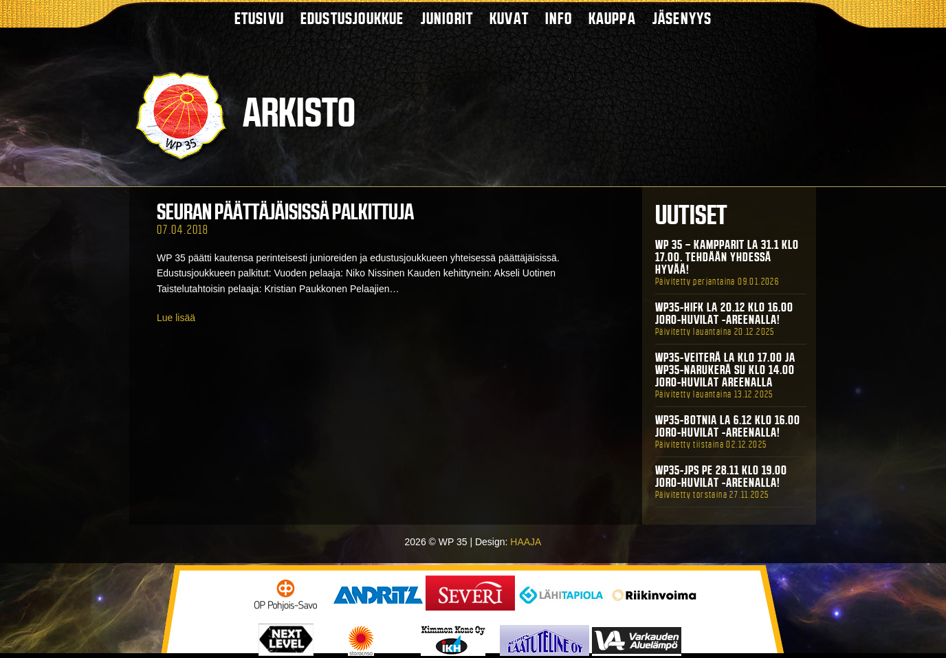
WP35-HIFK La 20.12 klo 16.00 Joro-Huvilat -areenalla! (724, 313)
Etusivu (259, 18)
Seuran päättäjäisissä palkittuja (285, 212)
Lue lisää (176, 317)
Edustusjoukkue (352, 18)
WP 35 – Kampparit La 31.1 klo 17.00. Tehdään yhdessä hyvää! (727, 257)
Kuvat (509, 18)
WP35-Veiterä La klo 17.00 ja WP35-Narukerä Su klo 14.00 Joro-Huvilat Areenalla (725, 370)
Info (558, 18)
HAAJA (525, 541)
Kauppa (612, 18)
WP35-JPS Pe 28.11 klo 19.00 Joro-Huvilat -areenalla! (721, 476)
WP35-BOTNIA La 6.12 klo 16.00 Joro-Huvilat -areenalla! (727, 426)
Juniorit (447, 18)
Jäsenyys (682, 18)
